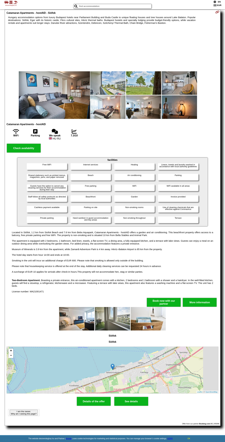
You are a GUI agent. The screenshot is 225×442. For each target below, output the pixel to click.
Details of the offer (94, 401)
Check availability (23, 148)
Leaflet (199, 392)
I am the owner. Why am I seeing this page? (24, 412)
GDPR (170, 438)
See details (131, 401)
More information (200, 302)
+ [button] (11, 351)
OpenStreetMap (211, 392)
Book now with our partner (164, 302)
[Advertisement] (112, 48)
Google (69, 438)
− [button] (11, 355)
